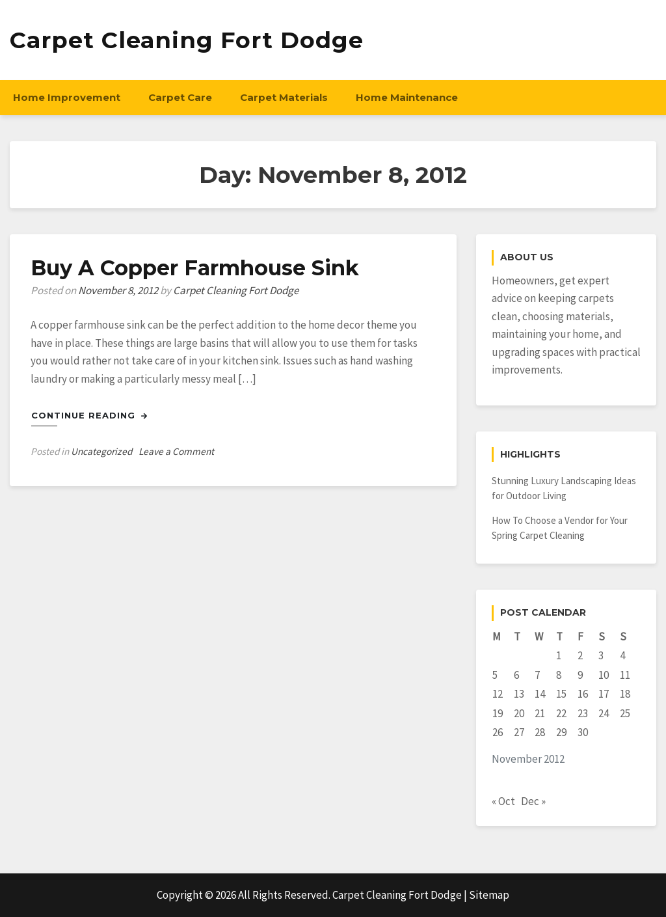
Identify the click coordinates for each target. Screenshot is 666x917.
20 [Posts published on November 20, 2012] (519, 713)
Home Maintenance (407, 97)
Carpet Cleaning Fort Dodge (187, 40)
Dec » (533, 801)
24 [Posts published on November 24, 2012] (603, 713)
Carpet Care (180, 97)
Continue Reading (89, 415)
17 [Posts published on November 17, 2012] (603, 694)
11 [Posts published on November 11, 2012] (625, 675)
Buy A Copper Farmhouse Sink (195, 268)
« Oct (503, 801)
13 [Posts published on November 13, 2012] (519, 694)
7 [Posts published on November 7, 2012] (537, 675)
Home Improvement (66, 97)
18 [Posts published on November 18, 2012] (625, 694)
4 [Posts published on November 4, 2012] (622, 655)
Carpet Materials (284, 97)
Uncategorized (101, 451)
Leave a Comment (176, 451)
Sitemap (489, 895)
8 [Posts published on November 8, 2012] (558, 675)
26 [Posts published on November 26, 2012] (497, 732)
